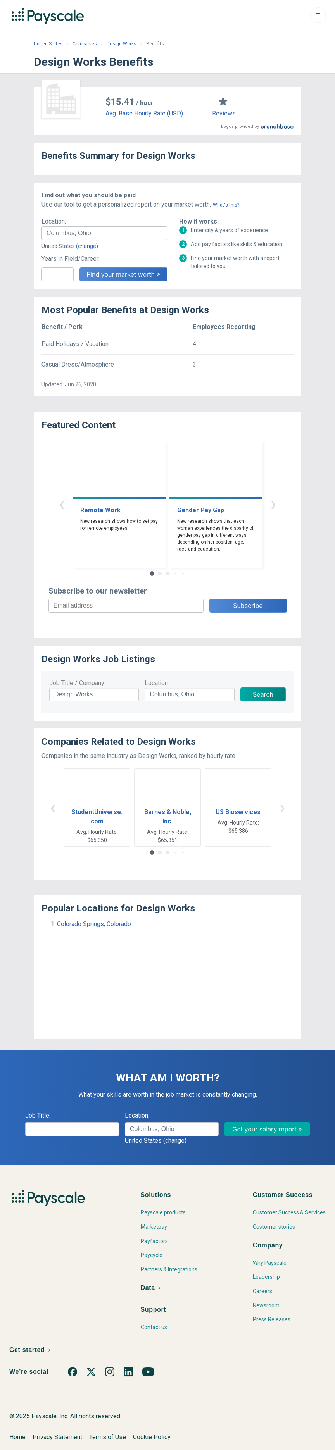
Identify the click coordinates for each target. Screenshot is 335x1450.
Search (263, 694)
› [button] (273, 504)
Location (156, 683)
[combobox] (104, 233)
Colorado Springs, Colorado (94, 924)
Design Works (121, 43)
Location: (53, 221)
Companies (85, 43)
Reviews (224, 113)
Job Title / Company (76, 683)
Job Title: (37, 1115)
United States (48, 43)
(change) (87, 246)
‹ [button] (61, 504)
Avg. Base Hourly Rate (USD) (144, 113)
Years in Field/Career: (70, 258)
